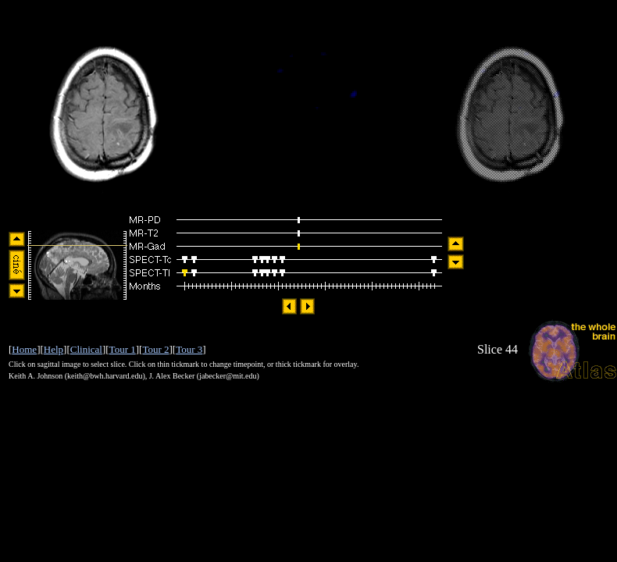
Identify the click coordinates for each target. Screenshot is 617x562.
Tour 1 (122, 349)
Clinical (86, 349)
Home (24, 349)
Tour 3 (189, 349)
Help (53, 349)
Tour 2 (155, 349)
